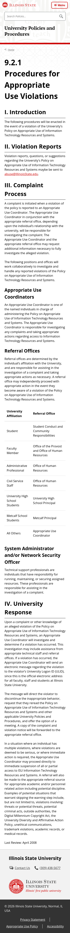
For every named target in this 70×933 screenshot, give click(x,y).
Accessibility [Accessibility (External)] (55, 926)
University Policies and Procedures (29, 31)
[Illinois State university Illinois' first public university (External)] (35, 886)
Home (11, 49)
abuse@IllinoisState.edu (21, 174)
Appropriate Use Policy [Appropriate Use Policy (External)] (22, 926)
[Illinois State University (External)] (19, 5)
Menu (61, 5)
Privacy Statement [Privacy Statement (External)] (32, 920)
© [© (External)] (5, 906)
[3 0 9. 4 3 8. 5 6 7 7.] (47, 868)
